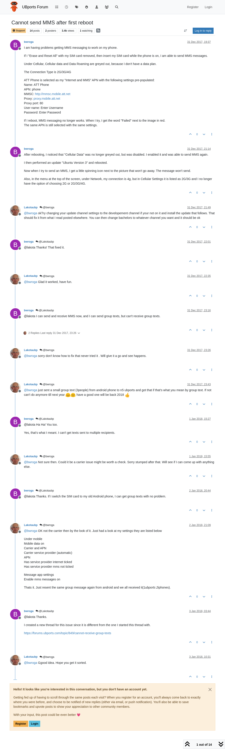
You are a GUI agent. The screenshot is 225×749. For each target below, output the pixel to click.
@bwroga (47, 207)
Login (34, 723)
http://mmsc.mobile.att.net (52, 94)
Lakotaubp (31, 207)
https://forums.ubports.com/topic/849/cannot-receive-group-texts (67, 633)
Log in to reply (203, 30)
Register (20, 723)
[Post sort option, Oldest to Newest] (185, 31)
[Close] (210, 689)
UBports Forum (35, 7)
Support (19, 30)
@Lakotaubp (45, 241)
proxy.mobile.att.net (47, 98)
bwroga (29, 41)
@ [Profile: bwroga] (30, 213)
